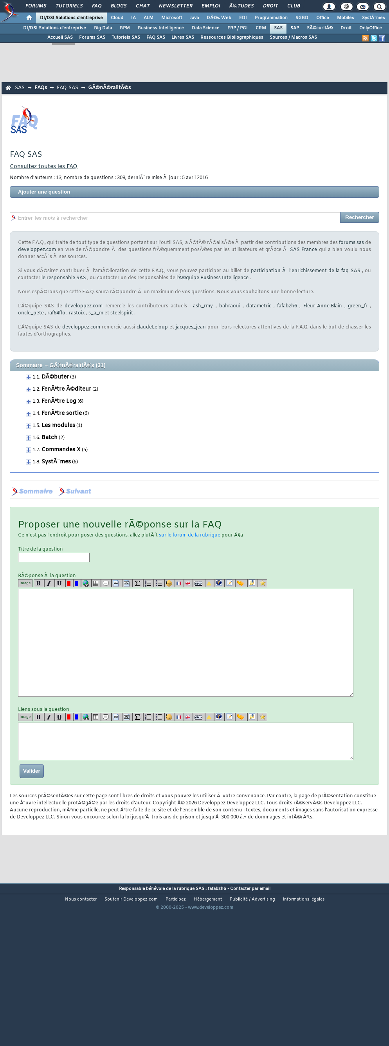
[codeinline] (127, 583)
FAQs (40, 87)
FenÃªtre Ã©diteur (66, 389)
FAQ (96, 6)
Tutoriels (69, 6)
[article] (230, 583)
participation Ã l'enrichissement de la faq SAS (305, 271)
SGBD (301, 18)
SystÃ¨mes (373, 18)
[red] (69, 583)
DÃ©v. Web (219, 18)
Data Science (206, 28)
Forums (36, 6)
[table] (96, 583)
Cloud (117, 18)
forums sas (351, 243)
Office (322, 18)
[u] (60, 583)
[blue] (77, 583)
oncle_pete (31, 313)
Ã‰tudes (241, 6)
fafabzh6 (287, 306)
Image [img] (25, 583)
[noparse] (169, 583)
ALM (148, 18)
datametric (258, 306)
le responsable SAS (63, 278)
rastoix (77, 313)
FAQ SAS (155, 37)
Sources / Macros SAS (293, 37)
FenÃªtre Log (58, 401)
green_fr (357, 306)
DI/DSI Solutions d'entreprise (71, 18)
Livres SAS (182, 37)
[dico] (199, 583)
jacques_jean (191, 327)
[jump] (241, 583)
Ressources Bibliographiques (231, 37)
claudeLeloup (152, 327)
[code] (117, 583)
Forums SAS (92, 37)
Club (293, 6)
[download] (252, 583)
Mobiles (345, 18)
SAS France (303, 250)
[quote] (106, 583)
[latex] (138, 583)
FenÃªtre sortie (61, 413)
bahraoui (229, 306)
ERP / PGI (237, 28)
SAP (294, 28)
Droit (270, 6)
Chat (142, 6)
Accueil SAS (60, 37)
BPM (125, 28)
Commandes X (61, 450)
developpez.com (37, 250)
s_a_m (95, 313)
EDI (243, 18)
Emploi (211, 6)
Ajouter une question (44, 192)
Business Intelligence (161, 28)
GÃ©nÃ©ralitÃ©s (109, 87)
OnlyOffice (370, 28)
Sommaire (29, 365)
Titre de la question (54, 554)
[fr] (179, 583)
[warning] (209, 583)
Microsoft (171, 18)
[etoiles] (262, 583)
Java (194, 18)
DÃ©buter (55, 377)
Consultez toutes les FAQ (43, 166)
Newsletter (175, 6)
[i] (49, 583)
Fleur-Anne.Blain (322, 306)
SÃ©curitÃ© (320, 28)
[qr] (219, 583)
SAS (278, 28)
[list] (148, 583)
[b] (39, 583)
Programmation (271, 18)
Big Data (103, 28)
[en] (188, 583)
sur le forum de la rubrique (189, 535)
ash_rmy (203, 306)
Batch (49, 437)
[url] (86, 583)
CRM (261, 28)
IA (133, 18)
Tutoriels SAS (126, 37)
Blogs (118, 6)
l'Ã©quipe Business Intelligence (212, 278)
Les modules (58, 425)
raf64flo (56, 313)
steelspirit (121, 313)
